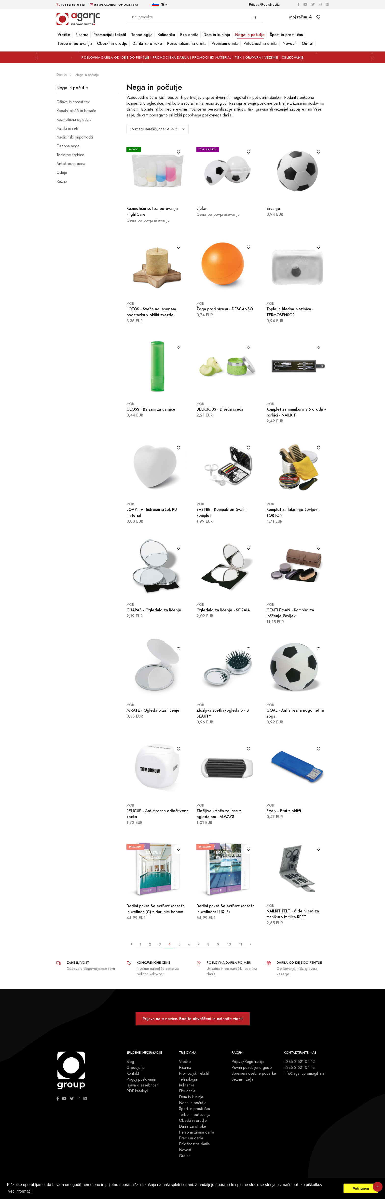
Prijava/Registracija (264, 4)
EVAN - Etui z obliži (283, 811)
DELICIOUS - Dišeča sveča (219, 409)
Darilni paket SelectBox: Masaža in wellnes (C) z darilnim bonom (155, 909)
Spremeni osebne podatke (254, 1073)
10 (229, 944)
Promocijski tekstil (110, 35)
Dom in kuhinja (217, 35)
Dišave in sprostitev (73, 102)
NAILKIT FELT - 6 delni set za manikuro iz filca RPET (292, 914)
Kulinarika (166, 35)
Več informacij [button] (20, 1191)
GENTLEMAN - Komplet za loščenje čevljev (290, 613)
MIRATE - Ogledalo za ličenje (152, 710)
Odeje (61, 172)
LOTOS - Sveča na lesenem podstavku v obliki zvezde (151, 312)
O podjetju (135, 1067)
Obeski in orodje (112, 43)
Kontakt (132, 1073)
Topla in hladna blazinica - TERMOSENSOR (290, 312)
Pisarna (81, 35)
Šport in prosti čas (286, 35)
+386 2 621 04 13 (299, 1067)
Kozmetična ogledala (73, 119)
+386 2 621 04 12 (299, 1061)
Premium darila (225, 43)
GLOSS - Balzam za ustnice (150, 409)
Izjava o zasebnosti (142, 1085)
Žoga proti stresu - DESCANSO (224, 309)
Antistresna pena (70, 163)
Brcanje (273, 208)
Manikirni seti (67, 128)
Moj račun (300, 17)
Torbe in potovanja (74, 43)
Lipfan (201, 208)
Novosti (290, 43)
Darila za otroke (147, 43)
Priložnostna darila (260, 43)
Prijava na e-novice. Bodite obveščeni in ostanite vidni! (193, 1019)
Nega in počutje (250, 35)
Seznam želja (242, 1079)
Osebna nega (67, 146)
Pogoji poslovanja (141, 1079)
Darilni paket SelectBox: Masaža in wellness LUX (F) (225, 909)
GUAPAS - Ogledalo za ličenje (153, 610)
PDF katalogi (137, 1091)
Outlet (308, 43)
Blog (130, 1061)
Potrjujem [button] (361, 1188)
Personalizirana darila (186, 43)
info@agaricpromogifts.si (304, 1073)
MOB (130, 303)
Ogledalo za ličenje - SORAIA (223, 610)
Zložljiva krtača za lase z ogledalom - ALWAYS (218, 814)
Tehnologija (141, 35)
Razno (61, 181)
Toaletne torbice (70, 155)
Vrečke (63, 35)
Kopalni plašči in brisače (76, 111)
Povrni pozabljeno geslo (252, 1067)
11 (240, 944)
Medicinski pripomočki (74, 137)
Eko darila (189, 35)
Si (158, 4)
